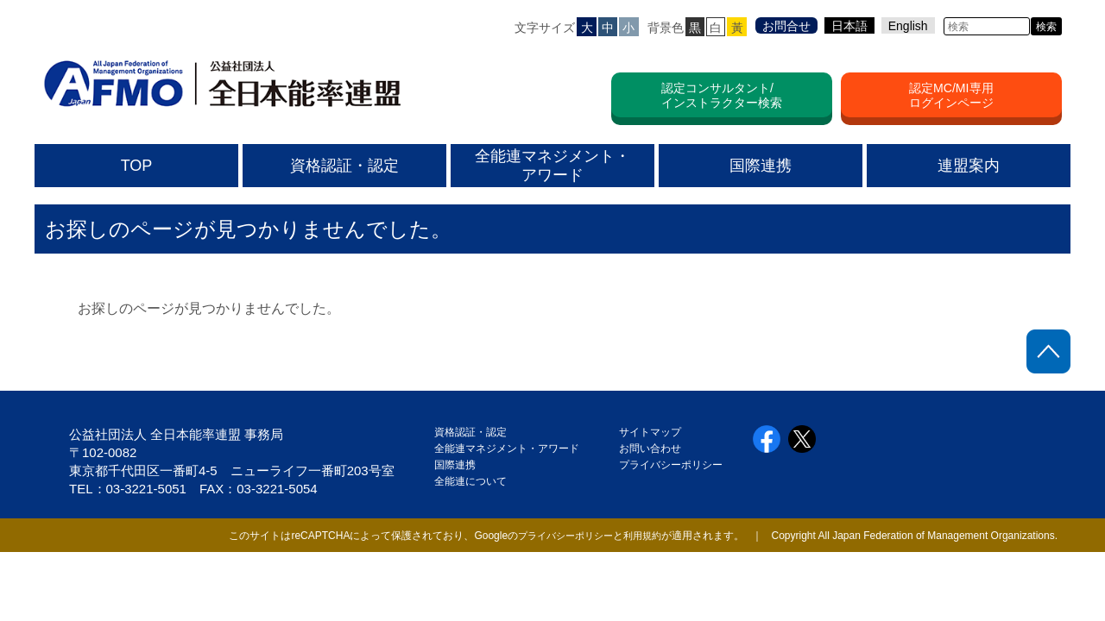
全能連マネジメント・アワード (506, 448)
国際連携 (460, 465)
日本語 (849, 26)
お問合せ (786, 26)
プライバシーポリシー (671, 465)
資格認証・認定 (470, 432)
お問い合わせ (650, 448)
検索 (1046, 27)
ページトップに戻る (1048, 351)
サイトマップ (650, 432)
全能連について (470, 481)
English (908, 26)
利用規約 (640, 536)
